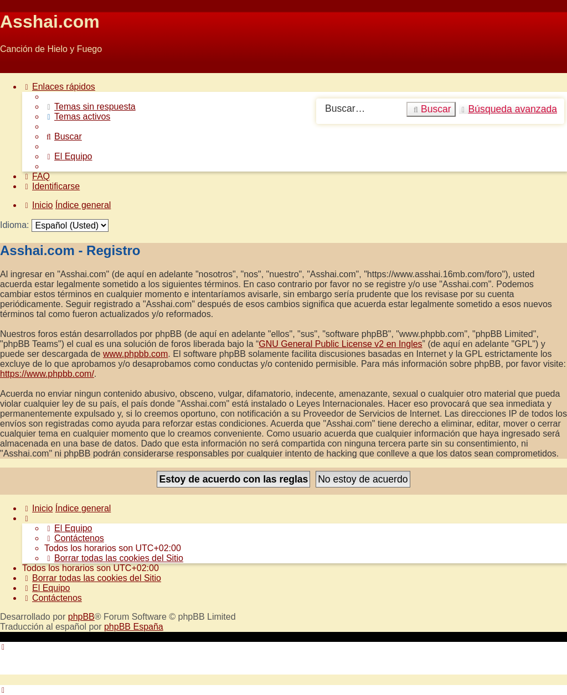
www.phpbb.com (135, 354)
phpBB (81, 616)
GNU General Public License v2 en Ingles (340, 344)
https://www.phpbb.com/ (47, 373)
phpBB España (133, 626)
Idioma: (14, 225)
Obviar (13, 67)
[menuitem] (90, 106)
